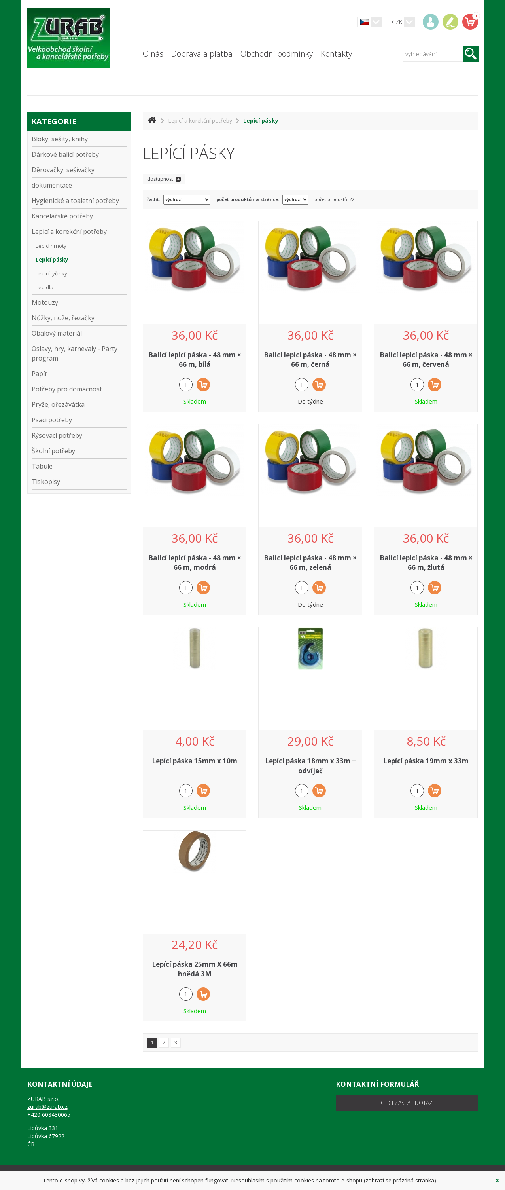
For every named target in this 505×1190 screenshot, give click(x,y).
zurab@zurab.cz (47, 1106)
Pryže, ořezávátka (79, 404)
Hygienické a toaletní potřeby (79, 200)
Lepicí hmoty (51, 245)
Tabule (79, 466)
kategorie (53, 121)
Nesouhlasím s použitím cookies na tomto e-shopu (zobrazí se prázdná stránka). (334, 1180)
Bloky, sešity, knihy (79, 138)
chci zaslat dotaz (407, 1102)
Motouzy (45, 302)
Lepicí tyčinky (51, 273)
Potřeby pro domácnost (79, 388)
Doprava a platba (202, 53)
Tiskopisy (46, 481)
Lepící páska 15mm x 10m (194, 760)
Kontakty (336, 53)
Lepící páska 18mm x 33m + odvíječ (310, 765)
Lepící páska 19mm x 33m (426, 760)
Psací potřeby (79, 419)
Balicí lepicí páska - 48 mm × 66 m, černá (310, 359)
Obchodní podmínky (276, 53)
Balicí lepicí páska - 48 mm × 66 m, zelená (310, 562)
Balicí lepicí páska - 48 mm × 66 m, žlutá (426, 562)
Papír (79, 373)
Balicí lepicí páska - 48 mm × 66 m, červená (426, 359)
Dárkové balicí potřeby (79, 154)
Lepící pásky (52, 259)
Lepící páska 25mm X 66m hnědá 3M (195, 969)
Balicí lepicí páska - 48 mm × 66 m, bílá (194, 359)
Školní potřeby (79, 450)
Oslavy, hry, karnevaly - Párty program (79, 353)
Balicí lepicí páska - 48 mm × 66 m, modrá (194, 562)
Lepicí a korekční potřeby (79, 231)
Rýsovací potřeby (79, 435)
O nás (153, 53)
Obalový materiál (79, 333)
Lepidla (44, 287)
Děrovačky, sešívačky (79, 169)
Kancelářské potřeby (79, 215)
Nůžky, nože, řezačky (79, 317)
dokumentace (79, 185)
